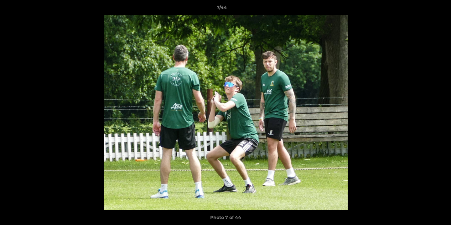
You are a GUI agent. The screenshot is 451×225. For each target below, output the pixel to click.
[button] (424, 9)
